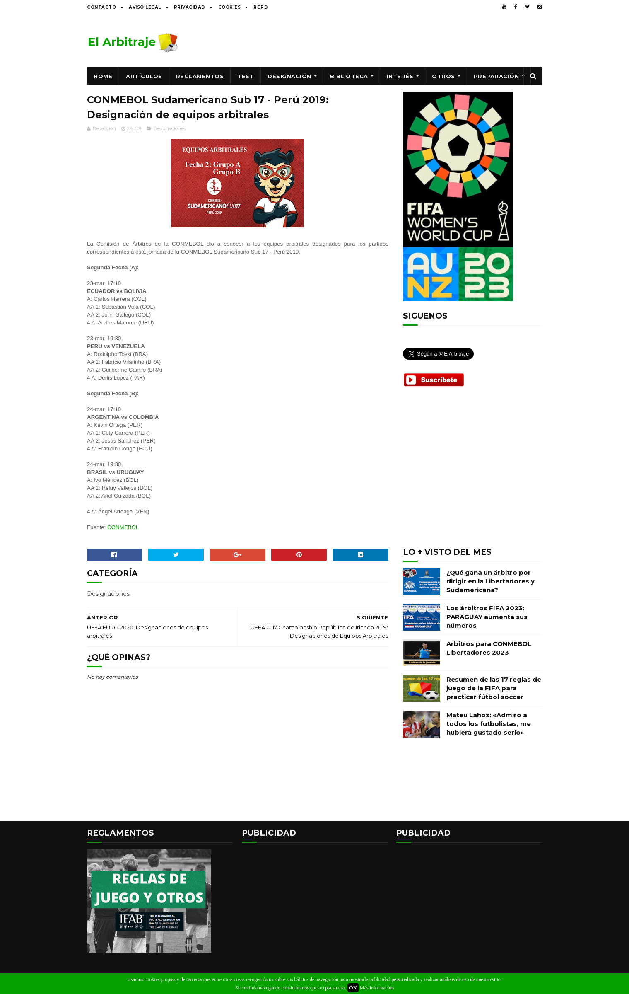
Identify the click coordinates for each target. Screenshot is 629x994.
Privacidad (189, 7)
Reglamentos (200, 76)
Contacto (101, 7)
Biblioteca (349, 76)
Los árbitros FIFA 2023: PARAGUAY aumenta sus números (487, 616)
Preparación (496, 76)
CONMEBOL (123, 527)
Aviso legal (145, 7)
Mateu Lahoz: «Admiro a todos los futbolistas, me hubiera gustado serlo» (488, 723)
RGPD (260, 7)
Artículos (144, 76)
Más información (377, 988)
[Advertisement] (391, 40)
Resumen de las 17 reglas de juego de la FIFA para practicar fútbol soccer (493, 688)
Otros (443, 76)
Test (245, 76)
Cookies (229, 7)
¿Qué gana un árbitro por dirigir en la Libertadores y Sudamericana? (490, 581)
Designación (289, 76)
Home (103, 76)
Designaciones (170, 128)
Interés (400, 76)
